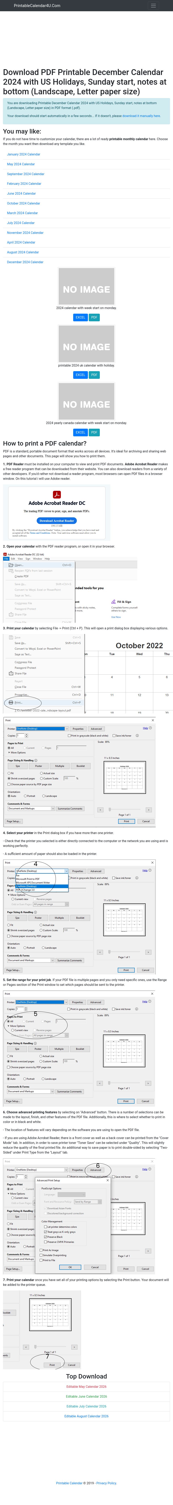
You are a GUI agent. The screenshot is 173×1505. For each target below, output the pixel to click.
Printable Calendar (69, 1483)
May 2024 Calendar (21, 164)
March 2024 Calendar (22, 213)
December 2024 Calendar (25, 262)
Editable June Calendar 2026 (86, 1396)
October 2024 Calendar (23, 203)
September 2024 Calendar (25, 174)
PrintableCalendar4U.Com (37, 5)
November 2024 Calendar (25, 233)
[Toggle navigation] (153, 6)
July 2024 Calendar (21, 223)
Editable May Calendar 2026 (87, 1387)
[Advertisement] (77, 39)
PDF (94, 317)
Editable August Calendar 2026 (87, 1416)
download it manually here (141, 116)
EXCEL (80, 317)
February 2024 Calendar (24, 184)
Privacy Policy (106, 1483)
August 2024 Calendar (23, 252)
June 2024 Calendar (21, 193)
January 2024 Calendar (23, 154)
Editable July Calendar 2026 (86, 1406)
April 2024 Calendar (21, 242)
